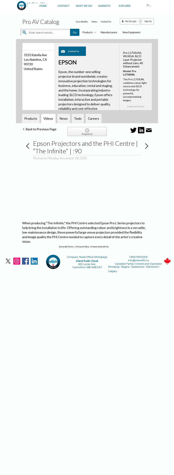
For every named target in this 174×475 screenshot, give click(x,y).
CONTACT (63, 5)
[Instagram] (16, 261)
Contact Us (106, 21)
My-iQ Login (131, 21)
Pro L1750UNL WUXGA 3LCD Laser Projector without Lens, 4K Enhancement (133, 59)
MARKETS (104, 5)
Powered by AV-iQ (99, 246)
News (94, 21)
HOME (43, 5)
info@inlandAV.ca (138, 260)
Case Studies (82, 21)
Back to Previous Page (39, 129)
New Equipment (131, 32)
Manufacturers (109, 32)
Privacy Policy (82, 246)
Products (88, 32)
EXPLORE (124, 5)
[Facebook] (25, 261)
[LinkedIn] (34, 261)
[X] (8, 261)
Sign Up (148, 21)
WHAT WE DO (84, 5)
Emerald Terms (66, 246)
